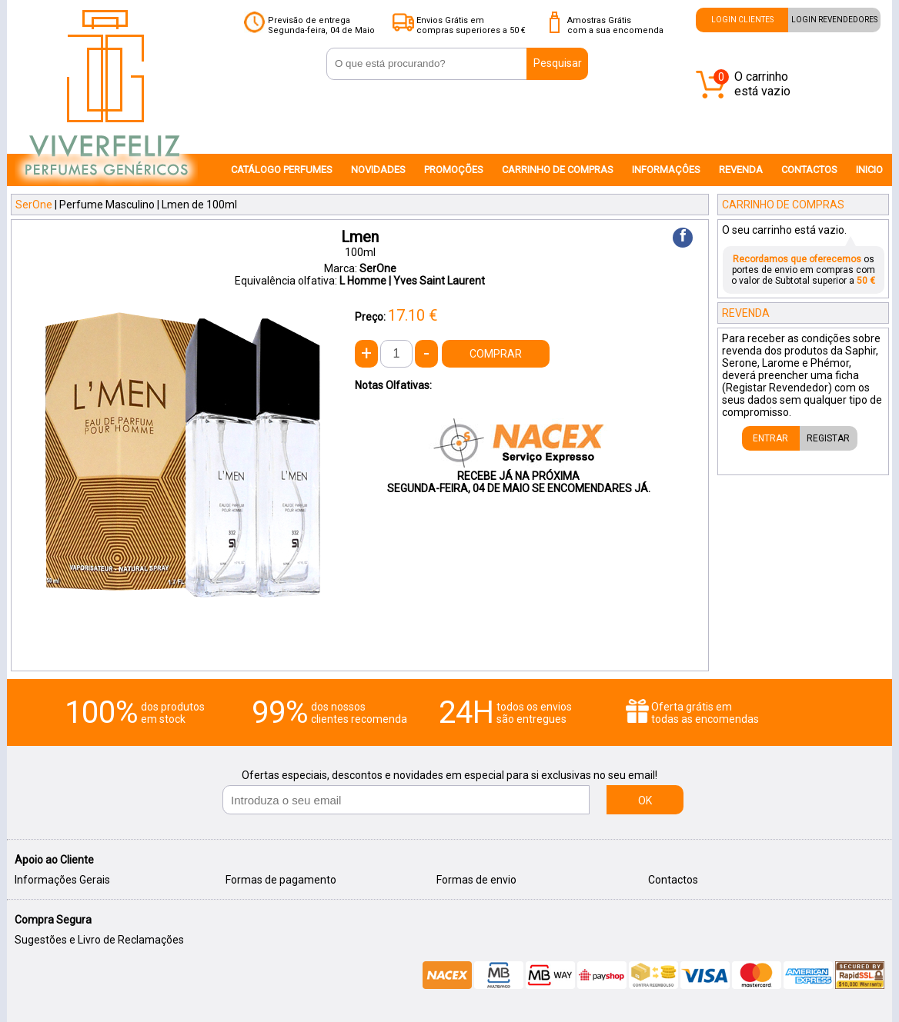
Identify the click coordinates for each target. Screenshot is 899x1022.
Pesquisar (557, 63)
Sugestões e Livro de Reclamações (99, 940)
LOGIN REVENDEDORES (834, 19)
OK (645, 800)
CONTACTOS (809, 169)
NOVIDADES (378, 169)
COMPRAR (496, 354)
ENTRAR (770, 438)
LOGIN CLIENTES (742, 19)
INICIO (869, 169)
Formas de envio (476, 880)
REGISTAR (828, 438)
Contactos (673, 880)
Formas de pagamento (281, 880)
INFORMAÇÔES (666, 169)
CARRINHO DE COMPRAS (557, 169)
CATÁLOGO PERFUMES (282, 169)
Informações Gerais (62, 880)
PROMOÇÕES (453, 169)
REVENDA (741, 169)
